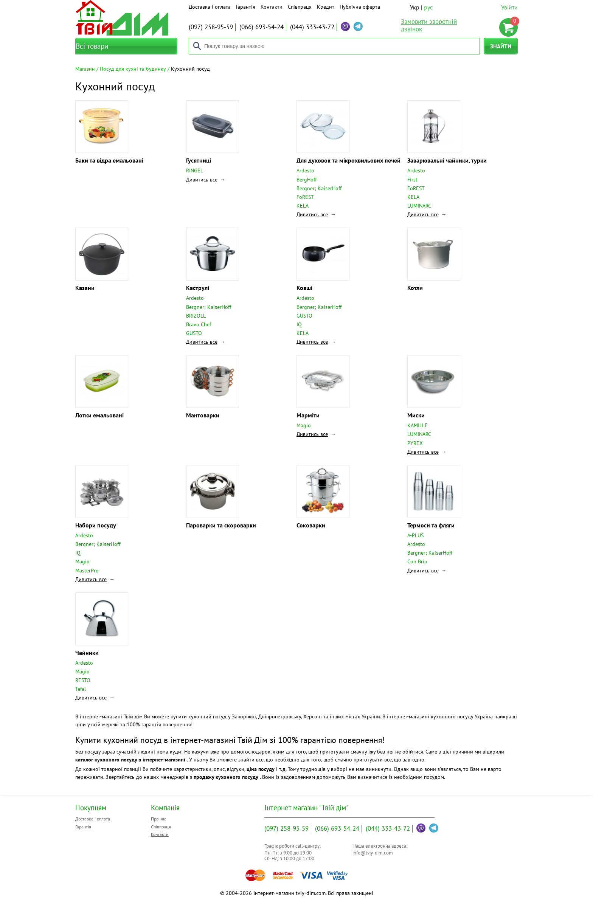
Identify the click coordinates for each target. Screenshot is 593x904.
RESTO (82, 680)
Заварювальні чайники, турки (447, 160)
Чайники (87, 652)
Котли (415, 288)
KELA (302, 205)
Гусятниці (198, 160)
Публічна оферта (360, 6)
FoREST (305, 197)
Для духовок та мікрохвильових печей (348, 160)
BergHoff (306, 179)
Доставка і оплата (210, 6)
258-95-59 (211, 27)
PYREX (415, 443)
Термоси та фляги (431, 525)
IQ (299, 324)
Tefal (80, 688)
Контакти (272, 6)
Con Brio (417, 561)
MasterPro (87, 570)
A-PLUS (415, 535)
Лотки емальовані (99, 415)
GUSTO (194, 333)
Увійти (509, 7)
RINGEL (194, 170)
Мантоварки (202, 415)
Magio (303, 425)
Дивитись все (201, 179)
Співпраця (300, 6)
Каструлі (197, 288)
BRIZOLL (196, 315)
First (412, 179)
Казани (85, 288)
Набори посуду (95, 525)
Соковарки (310, 525)
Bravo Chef (198, 324)
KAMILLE (417, 425)
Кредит (325, 6)
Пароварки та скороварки (221, 525)
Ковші (304, 288)
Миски (416, 415)
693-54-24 (261, 27)
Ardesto (305, 170)
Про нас (158, 819)
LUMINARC (419, 205)
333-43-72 (312, 27)
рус (428, 7)
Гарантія (245, 6)
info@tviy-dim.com (372, 853)
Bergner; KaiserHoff (319, 188)
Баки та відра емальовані (109, 160)
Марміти (308, 415)
